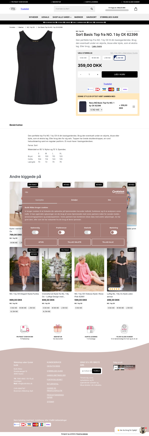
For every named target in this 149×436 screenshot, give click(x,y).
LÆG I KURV (119, 74)
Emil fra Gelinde (82, 434)
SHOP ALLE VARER (62, 17)
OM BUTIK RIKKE (53, 366)
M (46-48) (13, 243)
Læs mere (97, 46)
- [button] (80, 74)
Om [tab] (109, 200)
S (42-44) (13, 308)
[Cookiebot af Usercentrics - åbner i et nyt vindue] (114, 192)
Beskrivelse (16, 125)
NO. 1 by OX (31, 27)
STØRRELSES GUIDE (109, 17)
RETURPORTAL (53, 384)
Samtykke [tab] (40, 200)
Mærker (21, 27)
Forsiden (12, 27)
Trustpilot (25, 9)
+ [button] (97, 74)
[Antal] (89, 74)
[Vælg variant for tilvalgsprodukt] (96, 109)
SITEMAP (50, 402)
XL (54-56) (14, 311)
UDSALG (45, 17)
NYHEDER (33, 17)
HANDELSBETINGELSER (56, 375)
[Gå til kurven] (135, 8)
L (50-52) (32, 308)
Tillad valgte (74, 242)
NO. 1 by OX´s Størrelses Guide (124, 53)
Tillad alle (107, 242)
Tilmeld (96, 371)
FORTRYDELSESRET (55, 380)
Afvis (41, 242)
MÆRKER (78, 17)
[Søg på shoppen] (92, 9)
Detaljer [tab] (74, 200)
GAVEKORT (91, 17)
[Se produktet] (82, 106)
